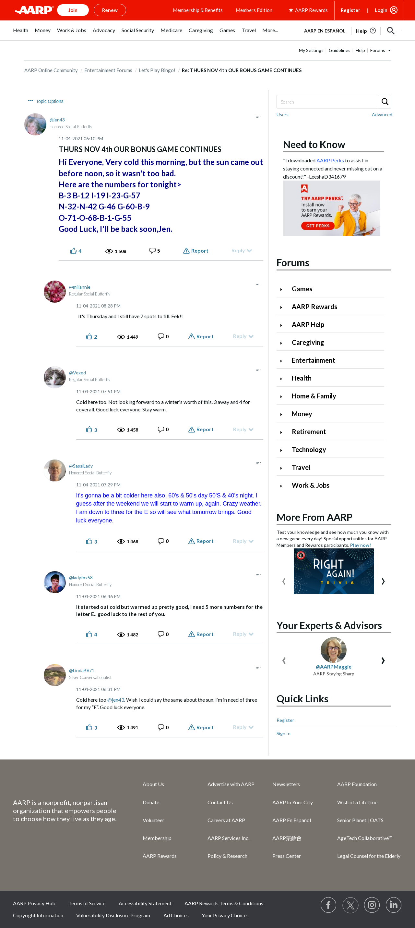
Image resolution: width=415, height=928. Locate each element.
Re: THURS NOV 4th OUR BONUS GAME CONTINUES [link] (242, 70)
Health (302, 378)
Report (199, 250)
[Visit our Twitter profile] (350, 905)
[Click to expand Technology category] (284, 450)
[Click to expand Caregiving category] (284, 343)
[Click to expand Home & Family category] (284, 396)
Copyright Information (38, 915)
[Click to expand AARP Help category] (284, 325)
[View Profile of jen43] (57, 119)
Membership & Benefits (198, 10)
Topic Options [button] (50, 101)
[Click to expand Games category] (284, 289)
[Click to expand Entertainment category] (284, 361)
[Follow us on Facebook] (329, 905)
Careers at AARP (226, 820)
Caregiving (308, 342)
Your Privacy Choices (225, 915)
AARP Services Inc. (228, 838)
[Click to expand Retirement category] (284, 432)
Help (360, 50)
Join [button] (72, 10)
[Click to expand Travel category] (284, 468)
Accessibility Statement (145, 903)
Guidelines (339, 50)
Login (381, 10)
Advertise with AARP (231, 784)
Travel (301, 467)
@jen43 (115, 699)
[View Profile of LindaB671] (81, 670)
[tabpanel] (350, 30)
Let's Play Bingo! (157, 70)
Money (302, 414)
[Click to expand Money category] (284, 414)
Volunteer (153, 820)
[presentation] (283, 579)
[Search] (334, 101)
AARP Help (308, 324)
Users (283, 114)
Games (302, 289)
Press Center (286, 856)
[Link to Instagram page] (372, 905)
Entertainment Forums (108, 70)
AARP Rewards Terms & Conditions (223, 903)
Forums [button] (377, 50)
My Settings (311, 50)
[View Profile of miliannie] (79, 287)
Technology (309, 449)
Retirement (309, 431)
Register (350, 10)
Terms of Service (86, 903)
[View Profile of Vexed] (77, 372)
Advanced (382, 114)
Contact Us (220, 802)
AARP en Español (324, 30)
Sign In (283, 733)
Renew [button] (110, 10)
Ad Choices (176, 915)
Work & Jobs (310, 485)
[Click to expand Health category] (284, 379)
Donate (151, 802)
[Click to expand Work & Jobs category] (284, 486)
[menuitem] (20, 33)
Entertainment (313, 360)
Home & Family (314, 396)
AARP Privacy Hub (34, 903)
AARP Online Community (51, 70)
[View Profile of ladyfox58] (81, 577)
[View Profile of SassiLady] (81, 466)
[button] (391, 30)
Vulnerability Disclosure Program (113, 915)
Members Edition (254, 10)
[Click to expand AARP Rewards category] (284, 307)
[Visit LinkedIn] (394, 905)
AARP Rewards (314, 306)
